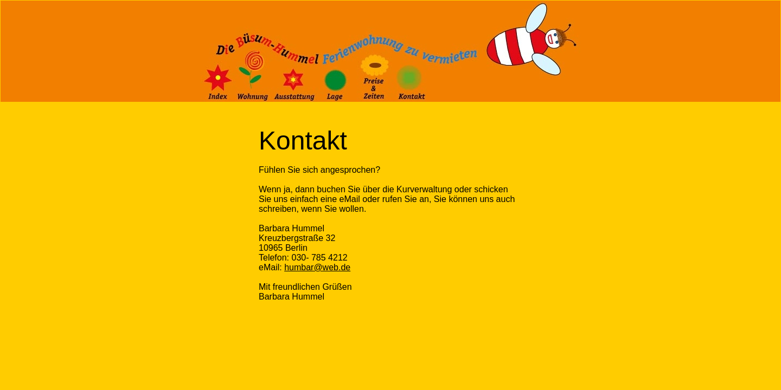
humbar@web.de (317, 267)
